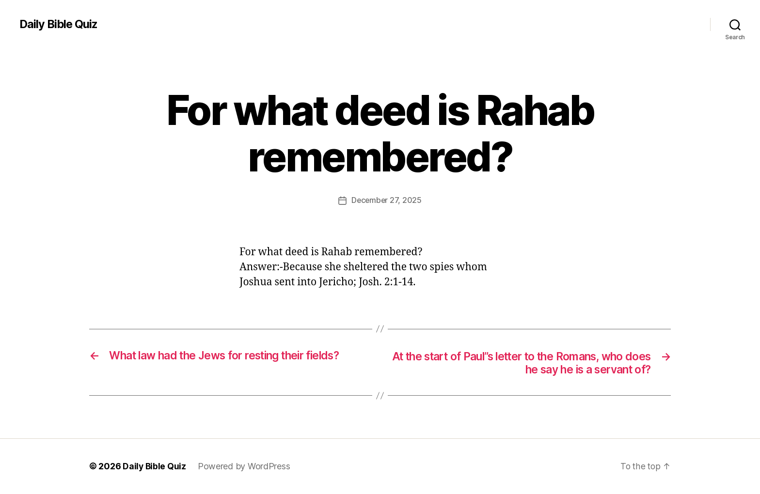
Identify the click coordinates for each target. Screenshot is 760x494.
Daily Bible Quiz (59, 24)
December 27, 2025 (386, 200)
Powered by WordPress (245, 467)
